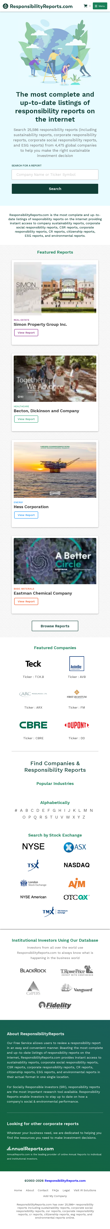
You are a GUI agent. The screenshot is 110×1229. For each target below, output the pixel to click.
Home (18, 1190)
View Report (26, 332)
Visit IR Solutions (85, 1190)
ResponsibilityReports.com (65, 1180)
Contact (43, 1190)
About (30, 1190)
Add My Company (55, 1196)
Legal (66, 1190)
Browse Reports (55, 626)
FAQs (55, 1190)
